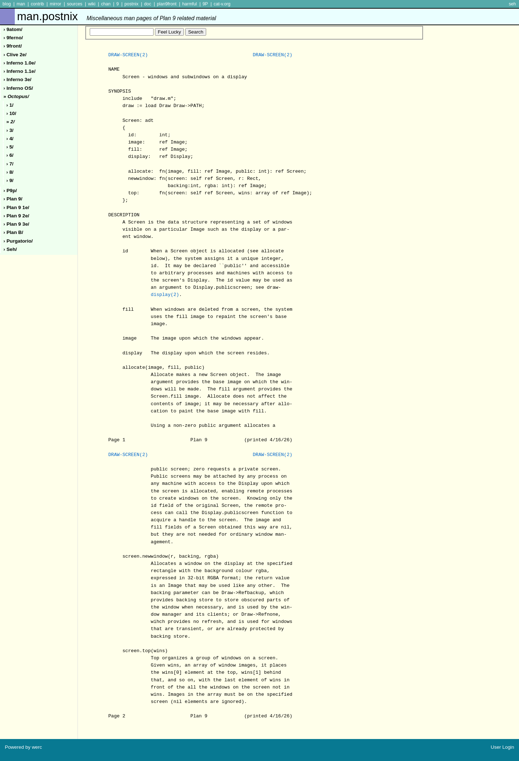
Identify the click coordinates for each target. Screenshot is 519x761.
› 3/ (10, 130)
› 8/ (10, 172)
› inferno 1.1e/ (20, 71)
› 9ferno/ (13, 37)
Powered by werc (23, 747)
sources (75, 3)
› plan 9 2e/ (17, 215)
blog (7, 3)
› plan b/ (13, 232)
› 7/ (10, 164)
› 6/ (10, 155)
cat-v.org (222, 3)
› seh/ (10, 249)
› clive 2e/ (15, 54)
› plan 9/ (13, 199)
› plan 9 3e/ (17, 224)
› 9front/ (13, 46)
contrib (37, 3)
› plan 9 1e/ (17, 207)
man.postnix (116, 16)
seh (512, 3)
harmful (189, 3)
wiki (91, 3)
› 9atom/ (13, 29)
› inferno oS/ (18, 88)
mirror (55, 3)
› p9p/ (10, 190)
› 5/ (10, 147)
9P (205, 3)
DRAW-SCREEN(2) (128, 55)
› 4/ (10, 138)
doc (147, 3)
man (21, 3)
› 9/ (10, 180)
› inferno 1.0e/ (20, 63)
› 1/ (10, 105)
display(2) (165, 295)
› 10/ (11, 113)
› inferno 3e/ (18, 79)
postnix (131, 3)
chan (106, 3)
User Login (502, 747)
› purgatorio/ (18, 241)
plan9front (166, 3)
